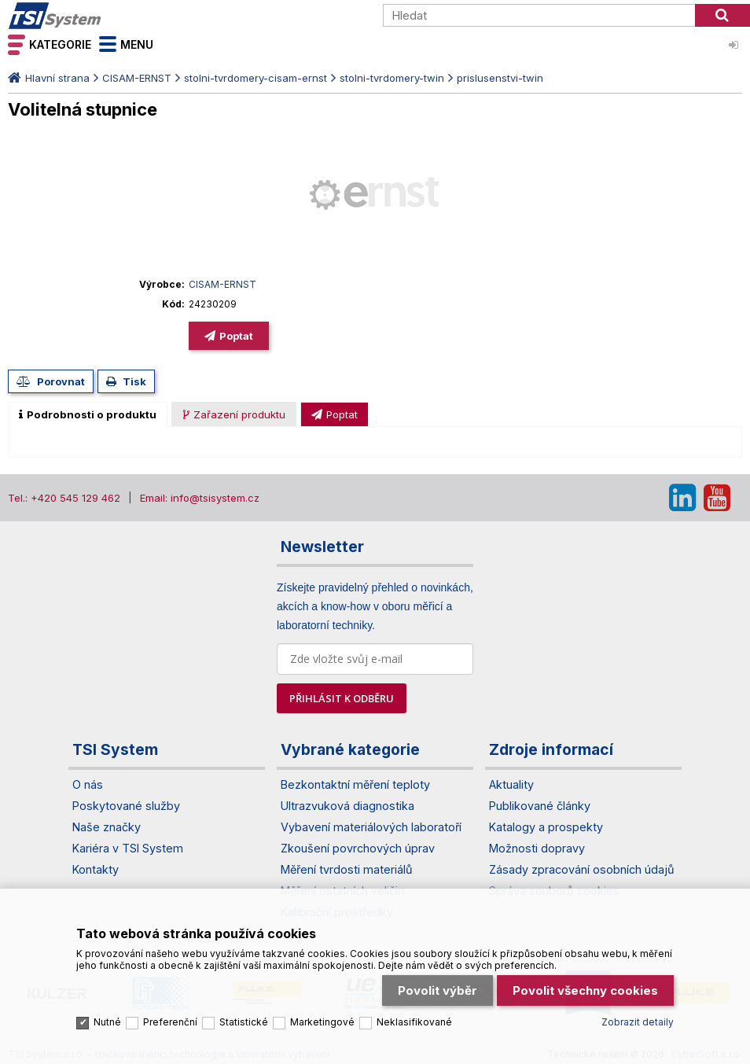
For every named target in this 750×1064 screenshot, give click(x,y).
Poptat (236, 336)
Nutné (107, 1021)
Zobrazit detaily (637, 1021)
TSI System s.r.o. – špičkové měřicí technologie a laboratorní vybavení (98, 15)
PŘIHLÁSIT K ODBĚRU (341, 698)
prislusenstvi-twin (500, 78)
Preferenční (170, 1021)
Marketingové (322, 1021)
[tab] (87, 414)
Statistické (243, 1021)
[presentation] (88, 414)
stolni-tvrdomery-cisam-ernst (255, 78)
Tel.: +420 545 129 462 (64, 498)
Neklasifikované (414, 1021)
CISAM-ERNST (136, 78)
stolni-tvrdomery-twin (392, 78)
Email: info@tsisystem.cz (199, 498)
